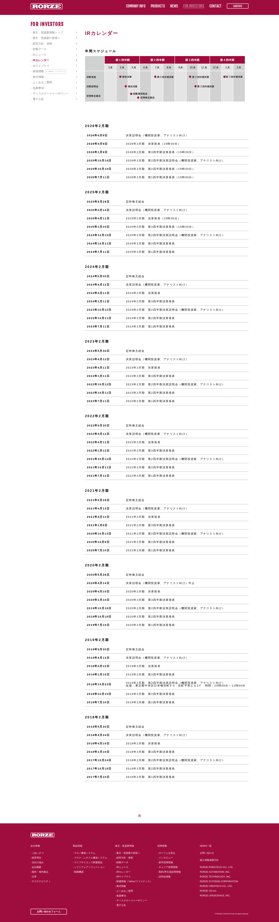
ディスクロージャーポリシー (50, 93)
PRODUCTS (158, 6)
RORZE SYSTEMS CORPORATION (219, 881)
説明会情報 (165, 876)
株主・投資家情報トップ (48, 32)
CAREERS (237, 6)
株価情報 (49, 71)
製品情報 (77, 845)
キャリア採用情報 (168, 867)
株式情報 (38, 77)
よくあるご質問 (42, 82)
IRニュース (39, 54)
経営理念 (36, 857)
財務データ (39, 49)
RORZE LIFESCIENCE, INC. (215, 895)
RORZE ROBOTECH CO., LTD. (216, 867)
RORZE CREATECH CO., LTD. (216, 886)
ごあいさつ (38, 853)
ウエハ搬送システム (84, 853)
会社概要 (36, 867)
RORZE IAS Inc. (208, 890)
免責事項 (38, 88)
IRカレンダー (41, 60)
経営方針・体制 (42, 43)
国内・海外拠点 (40, 871)
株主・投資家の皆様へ (46, 38)
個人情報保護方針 (209, 860)
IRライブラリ (41, 65)
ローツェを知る (167, 853)
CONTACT (215, 6)
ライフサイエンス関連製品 (88, 862)
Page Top (139, 815)
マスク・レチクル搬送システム (90, 857)
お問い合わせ (207, 853)
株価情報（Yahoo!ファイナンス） (134, 881)
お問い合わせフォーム (48, 911)
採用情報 (162, 845)
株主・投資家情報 (124, 845)
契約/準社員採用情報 (170, 871)
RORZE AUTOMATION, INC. (215, 871)
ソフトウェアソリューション (89, 867)
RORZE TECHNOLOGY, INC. (215, 876)
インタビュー (166, 857)
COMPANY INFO (135, 6)
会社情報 (35, 845)
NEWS (174, 6)
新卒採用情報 (166, 862)
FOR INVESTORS (193, 6)
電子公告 (38, 99)
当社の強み (38, 862)
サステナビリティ (41, 881)
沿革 (34, 876)
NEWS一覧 (206, 845)
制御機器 (79, 871)
